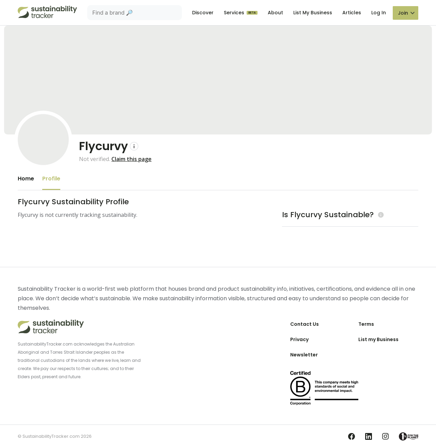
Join (403, 13)
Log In (378, 12)
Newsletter (304, 354)
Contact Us (304, 324)
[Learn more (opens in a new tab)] (380, 214)
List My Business (312, 12)
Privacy (299, 339)
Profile (51, 178)
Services (235, 12)
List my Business (378, 339)
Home (26, 178)
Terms (366, 324)
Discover (203, 12)
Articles (351, 12)
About (275, 12)
